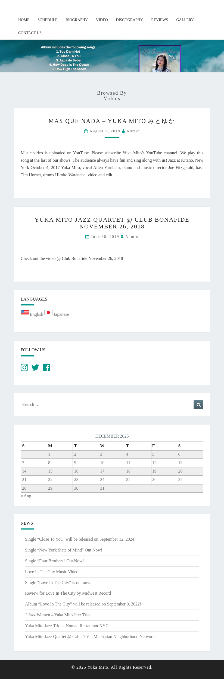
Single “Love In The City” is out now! (58, 582)
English (32, 314)
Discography (129, 20)
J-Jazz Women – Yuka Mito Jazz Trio (57, 615)
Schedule (47, 20)
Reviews (159, 20)
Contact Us (30, 33)
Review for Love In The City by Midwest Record (68, 593)
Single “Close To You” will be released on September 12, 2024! (80, 539)
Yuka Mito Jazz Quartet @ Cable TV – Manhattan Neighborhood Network (90, 636)
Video (102, 20)
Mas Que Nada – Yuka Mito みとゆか (112, 120)
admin (133, 131)
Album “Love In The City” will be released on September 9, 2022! (83, 604)
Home (23, 20)
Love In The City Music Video (51, 571)
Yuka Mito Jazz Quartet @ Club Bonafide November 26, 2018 (112, 222)
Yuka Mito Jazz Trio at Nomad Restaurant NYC (66, 625)
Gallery (185, 20)
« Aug (26, 495)
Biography (77, 20)
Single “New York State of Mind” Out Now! (63, 550)
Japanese (56, 314)
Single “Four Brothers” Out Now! (54, 561)
